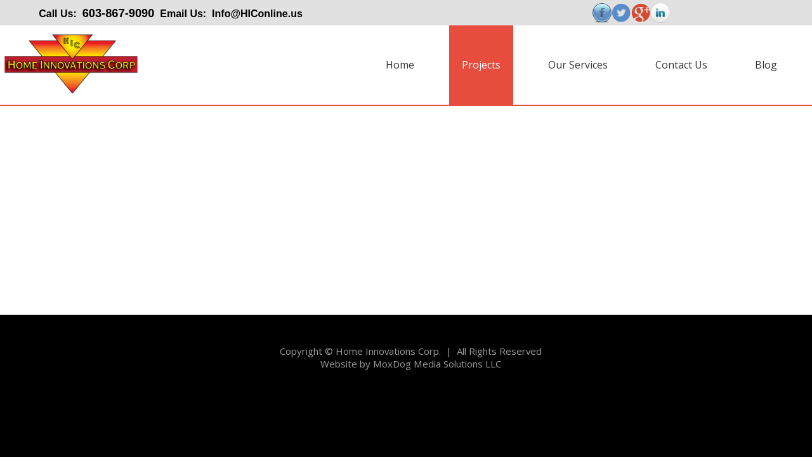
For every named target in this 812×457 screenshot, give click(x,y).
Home (400, 65)
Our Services (578, 65)
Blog (766, 65)
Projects (481, 65)
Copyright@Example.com (50, 399)
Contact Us (681, 65)
